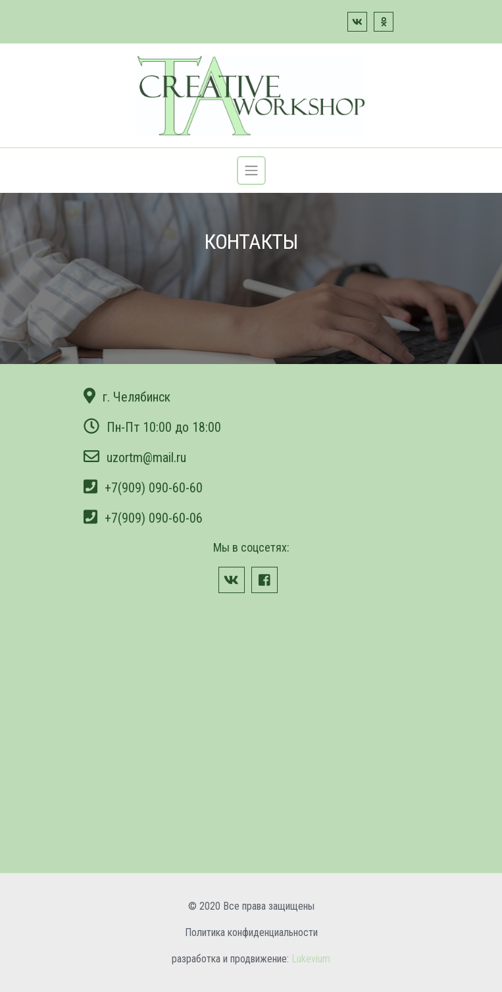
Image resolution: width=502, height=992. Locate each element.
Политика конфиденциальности (251, 932)
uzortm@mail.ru (146, 457)
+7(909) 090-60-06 (154, 518)
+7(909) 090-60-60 (154, 488)
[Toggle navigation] (251, 170)
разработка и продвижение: (251, 959)
